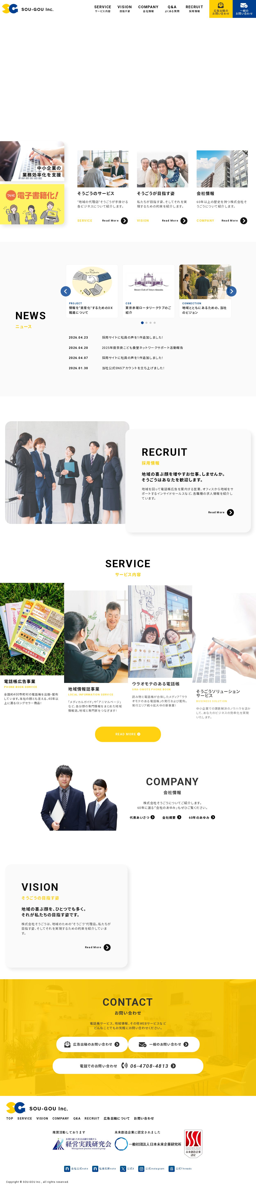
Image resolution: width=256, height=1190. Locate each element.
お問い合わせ (146, 1119)
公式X (127, 1169)
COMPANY (148, 9)
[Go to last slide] (66, 291)
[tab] (142, 323)
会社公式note (75, 1169)
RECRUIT (194, 9)
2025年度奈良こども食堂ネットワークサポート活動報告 (143, 348)
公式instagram (151, 1169)
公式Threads (181, 1169)
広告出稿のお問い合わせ (92, 1045)
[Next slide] (231, 291)
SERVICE (103, 9)
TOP (10, 1119)
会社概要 (171, 817)
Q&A (172, 9)
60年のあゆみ (202, 817)
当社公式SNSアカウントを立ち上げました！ (133, 368)
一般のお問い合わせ (164, 1045)
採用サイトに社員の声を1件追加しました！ (133, 337)
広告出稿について (119, 1119)
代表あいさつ (142, 817)
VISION (125, 9)
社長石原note (104, 1169)
